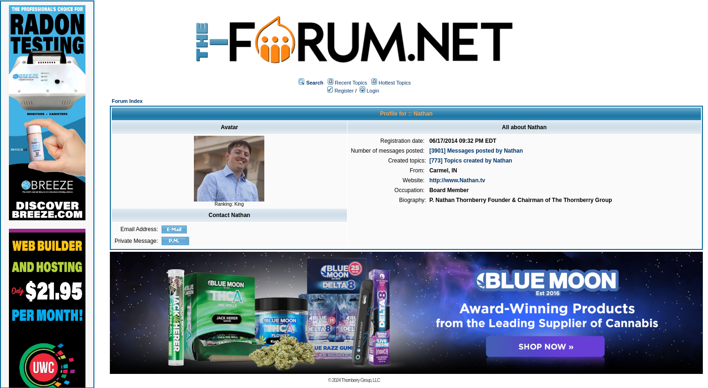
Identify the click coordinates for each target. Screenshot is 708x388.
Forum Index (127, 101)
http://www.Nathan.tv (457, 180)
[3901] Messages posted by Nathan (476, 150)
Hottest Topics (394, 82)
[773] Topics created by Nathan (470, 160)
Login (369, 90)
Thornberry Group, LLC (360, 380)
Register (340, 90)
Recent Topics (351, 82)
